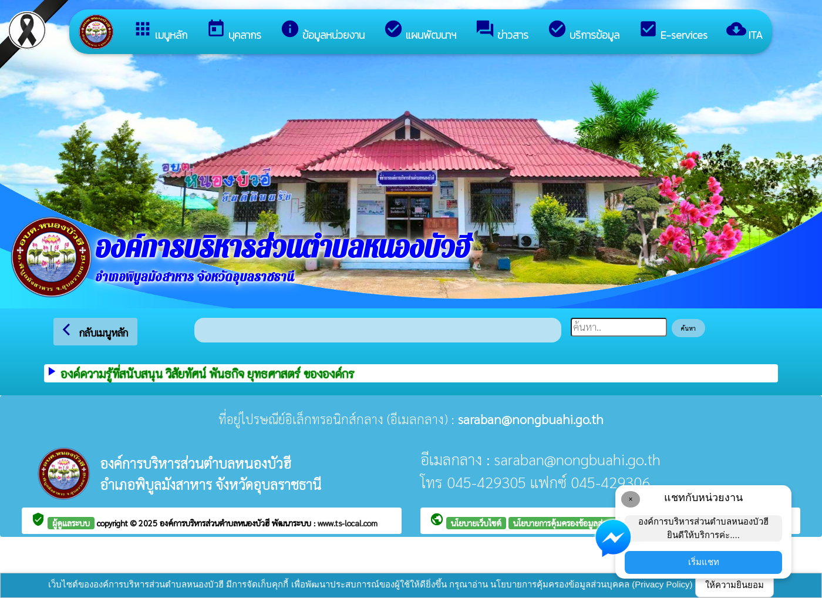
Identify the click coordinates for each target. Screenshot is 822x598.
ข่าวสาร (501, 31)
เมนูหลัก (160, 31)
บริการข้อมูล (583, 31)
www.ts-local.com (348, 523)
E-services (673, 31)
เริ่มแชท (703, 562)
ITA (744, 31)
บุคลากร (233, 31)
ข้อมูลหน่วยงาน (322, 31)
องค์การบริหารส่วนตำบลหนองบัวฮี (216, 523)
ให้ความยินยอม (734, 585)
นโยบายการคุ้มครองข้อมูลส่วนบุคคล (572, 523)
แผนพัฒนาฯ (419, 31)
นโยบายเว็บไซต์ (476, 523)
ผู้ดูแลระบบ (71, 523)
